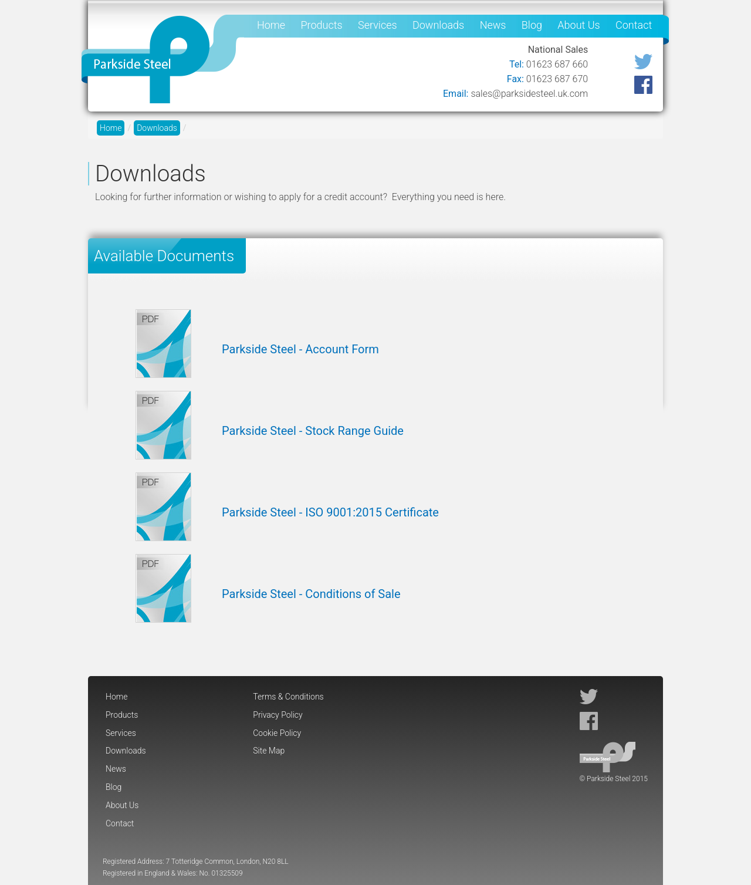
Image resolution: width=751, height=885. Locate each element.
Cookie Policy (277, 733)
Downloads (438, 25)
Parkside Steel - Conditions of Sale (311, 594)
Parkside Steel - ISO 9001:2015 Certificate (330, 512)
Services (377, 25)
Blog (532, 25)
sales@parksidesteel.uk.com (529, 93)
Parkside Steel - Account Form (300, 349)
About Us (578, 25)
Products (321, 25)
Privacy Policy (277, 715)
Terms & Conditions (288, 696)
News (493, 25)
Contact (633, 25)
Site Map (269, 750)
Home (271, 25)
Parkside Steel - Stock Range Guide (313, 431)
